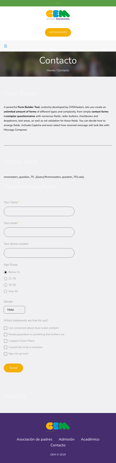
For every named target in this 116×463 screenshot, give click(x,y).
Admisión (67, 439)
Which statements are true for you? (26, 320)
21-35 (12, 278)
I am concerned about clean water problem (33, 328)
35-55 (12, 285)
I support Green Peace (21, 341)
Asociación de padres (34, 439)
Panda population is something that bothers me (36, 334)
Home (51, 70)
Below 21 (14, 272)
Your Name (12, 202)
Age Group (10, 265)
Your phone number (16, 244)
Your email (11, 223)
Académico (90, 439)
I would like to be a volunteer (25, 347)
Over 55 (13, 291)
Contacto (57, 445)
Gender (8, 302)
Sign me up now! (18, 353)
